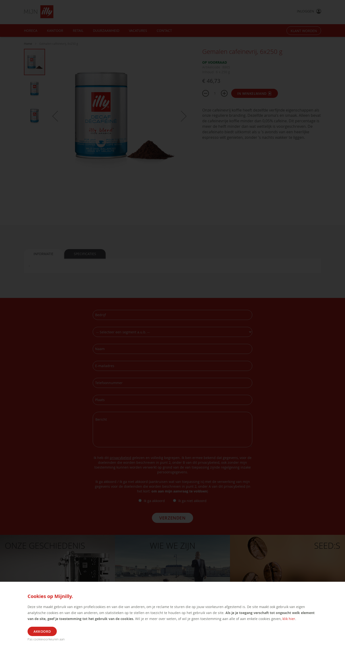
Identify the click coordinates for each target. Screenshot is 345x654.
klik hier (288, 618)
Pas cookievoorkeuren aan (46, 639)
